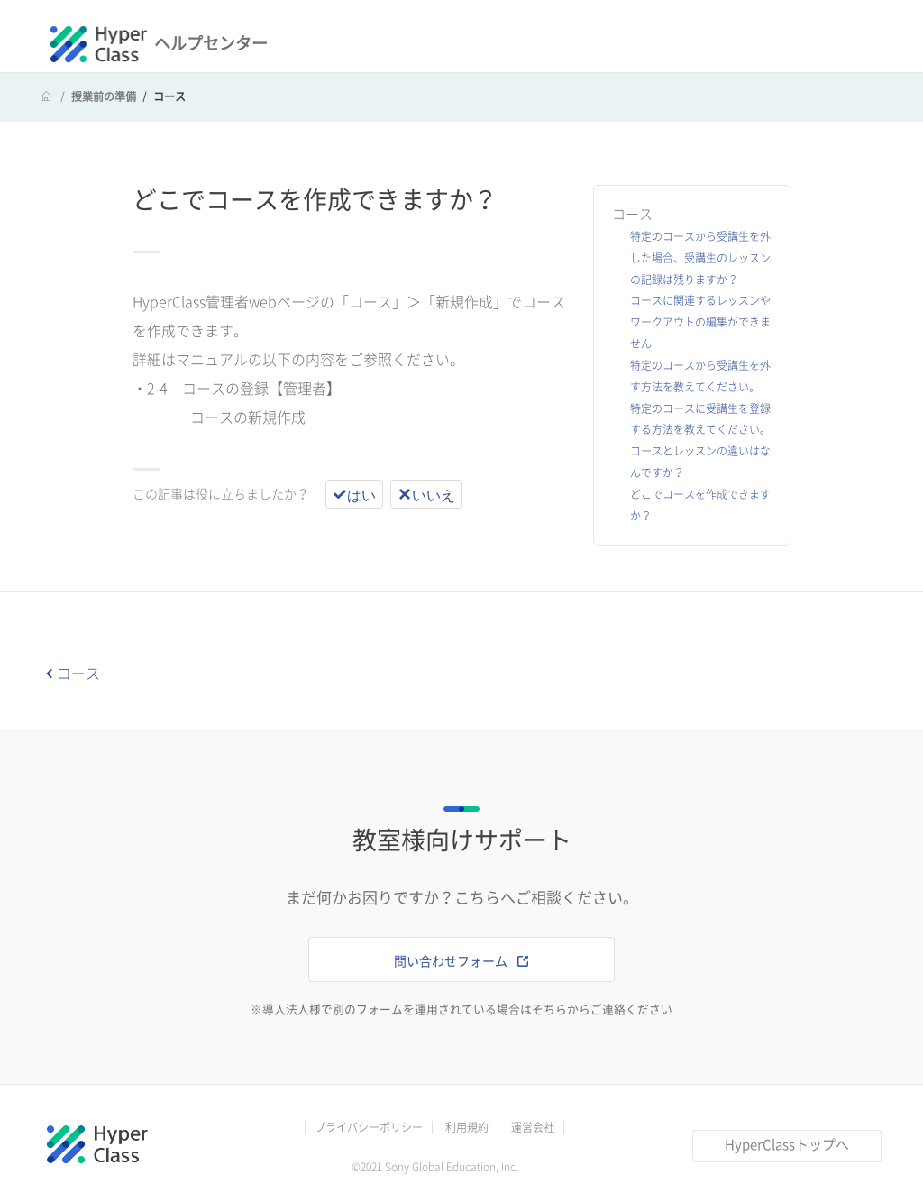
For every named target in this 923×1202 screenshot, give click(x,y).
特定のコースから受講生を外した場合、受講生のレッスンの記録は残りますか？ (700, 258)
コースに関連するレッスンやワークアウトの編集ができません (700, 322)
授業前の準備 (103, 96)
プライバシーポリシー (369, 1127)
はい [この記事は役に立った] (361, 494)
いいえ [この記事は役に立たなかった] (433, 494)
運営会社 (532, 1127)
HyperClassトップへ (787, 1145)
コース (169, 96)
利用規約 (467, 1127)
